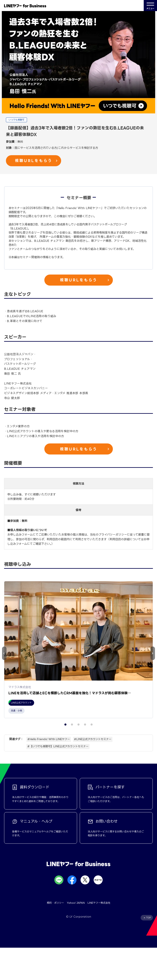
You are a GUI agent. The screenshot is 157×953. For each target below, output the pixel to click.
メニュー (150, 5)
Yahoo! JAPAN (76, 908)
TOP (148, 923)
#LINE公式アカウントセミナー (92, 744)
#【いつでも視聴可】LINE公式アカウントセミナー (58, 751)
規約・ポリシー (55, 908)
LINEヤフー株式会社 (98, 908)
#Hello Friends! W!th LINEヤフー (48, 744)
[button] (152, 655)
